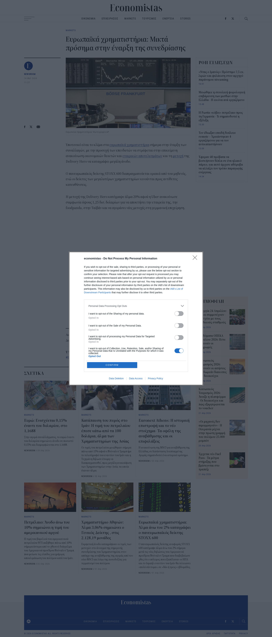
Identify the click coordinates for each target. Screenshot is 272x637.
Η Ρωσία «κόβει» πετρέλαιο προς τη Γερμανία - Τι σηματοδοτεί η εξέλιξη (221, 116)
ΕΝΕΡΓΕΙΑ (168, 18)
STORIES (185, 18)
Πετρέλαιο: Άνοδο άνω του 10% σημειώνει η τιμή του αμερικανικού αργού (47, 527)
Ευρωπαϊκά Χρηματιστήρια (84, 357)
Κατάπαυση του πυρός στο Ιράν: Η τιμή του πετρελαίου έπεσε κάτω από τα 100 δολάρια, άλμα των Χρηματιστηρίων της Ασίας (105, 431)
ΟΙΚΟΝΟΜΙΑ (88, 18)
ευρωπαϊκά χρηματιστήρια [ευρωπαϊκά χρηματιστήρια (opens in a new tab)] (129, 145)
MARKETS (130, 18)
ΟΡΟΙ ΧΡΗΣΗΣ (213, 633)
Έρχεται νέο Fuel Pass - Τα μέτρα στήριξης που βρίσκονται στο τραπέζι (210, 461)
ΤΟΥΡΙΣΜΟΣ (149, 18)
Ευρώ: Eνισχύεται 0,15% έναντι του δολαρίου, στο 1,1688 (45, 425)
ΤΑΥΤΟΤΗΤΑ (230, 633)
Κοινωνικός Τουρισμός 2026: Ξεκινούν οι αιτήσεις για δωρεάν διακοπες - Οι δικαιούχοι (213, 368)
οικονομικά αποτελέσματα (153, 357)
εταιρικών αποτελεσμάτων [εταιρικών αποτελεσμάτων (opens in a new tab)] (142, 156)
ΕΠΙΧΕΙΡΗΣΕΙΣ (110, 18)
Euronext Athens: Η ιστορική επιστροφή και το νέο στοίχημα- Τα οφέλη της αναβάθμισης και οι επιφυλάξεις (164, 431)
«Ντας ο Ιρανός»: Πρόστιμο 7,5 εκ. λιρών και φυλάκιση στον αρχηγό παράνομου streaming (221, 75)
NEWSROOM (30, 74)
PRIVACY (243, 633)
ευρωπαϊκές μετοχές (119, 357)
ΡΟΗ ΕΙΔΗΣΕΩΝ (216, 62)
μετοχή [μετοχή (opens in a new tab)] (178, 156)
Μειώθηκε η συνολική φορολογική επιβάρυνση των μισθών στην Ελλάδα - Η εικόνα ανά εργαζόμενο (222, 96)
